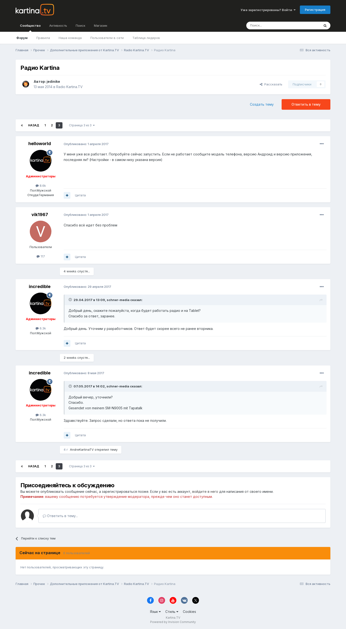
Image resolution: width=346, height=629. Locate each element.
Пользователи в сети (107, 38)
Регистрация (315, 10)
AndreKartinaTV (82, 449)
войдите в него (205, 491)
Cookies (189, 612)
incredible (39, 286)
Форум (22, 38)
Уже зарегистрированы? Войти (268, 10)
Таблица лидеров (146, 38)
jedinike (53, 81)
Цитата (80, 195)
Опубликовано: (86, 144)
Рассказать (271, 84)
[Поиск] (269, 25)
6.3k (41, 328)
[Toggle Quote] (70, 300)
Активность (58, 25)
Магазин (100, 25)
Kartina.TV (173, 617)
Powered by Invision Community (173, 622)
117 (41, 256)
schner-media (118, 300)
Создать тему (262, 104)
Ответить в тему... (60, 516)
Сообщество (30, 28)
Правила (43, 38)
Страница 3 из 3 (82, 125)
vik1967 (39, 214)
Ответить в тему (306, 104)
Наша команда (70, 38)
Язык (155, 612)
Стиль (171, 612)
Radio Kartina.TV (69, 87)
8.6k (41, 185)
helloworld (39, 143)
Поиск (80, 25)
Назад (33, 125)
